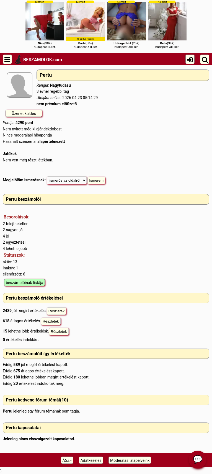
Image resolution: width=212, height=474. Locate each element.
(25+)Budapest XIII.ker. (126, 24)
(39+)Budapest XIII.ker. (167, 24)
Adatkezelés (91, 460)
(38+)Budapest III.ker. (44, 24)
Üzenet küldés (24, 113)
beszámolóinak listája (24, 282)
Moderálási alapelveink (129, 460)
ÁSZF (67, 460)
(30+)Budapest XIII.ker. (85, 24)
